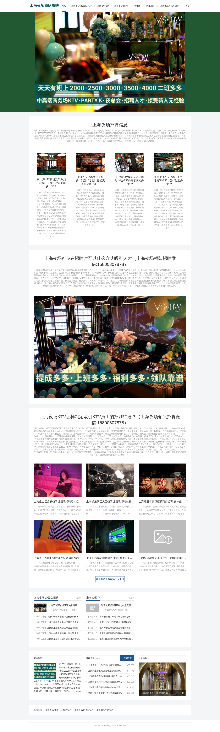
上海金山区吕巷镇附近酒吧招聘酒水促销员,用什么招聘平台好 (70, 504)
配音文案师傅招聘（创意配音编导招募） (117, 608)
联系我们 (150, 6)
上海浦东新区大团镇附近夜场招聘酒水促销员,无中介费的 (73, 630)
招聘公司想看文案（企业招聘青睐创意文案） (165, 560)
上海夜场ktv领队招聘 (81, 6)
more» (79, 693)
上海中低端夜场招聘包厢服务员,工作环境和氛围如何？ (72, 619)
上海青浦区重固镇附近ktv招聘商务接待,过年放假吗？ (124, 636)
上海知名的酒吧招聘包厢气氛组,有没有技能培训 (121, 641)
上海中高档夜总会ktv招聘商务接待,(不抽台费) (68, 625)
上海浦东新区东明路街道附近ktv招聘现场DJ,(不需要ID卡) (73, 641)
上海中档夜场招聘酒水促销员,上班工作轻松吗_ (68, 636)
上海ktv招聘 (103, 6)
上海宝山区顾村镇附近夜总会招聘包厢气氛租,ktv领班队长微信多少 (73, 560)
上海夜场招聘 (121, 6)
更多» (79, 600)
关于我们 (137, 6)
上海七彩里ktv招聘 (169, 6)
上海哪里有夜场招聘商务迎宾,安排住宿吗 (163, 504)
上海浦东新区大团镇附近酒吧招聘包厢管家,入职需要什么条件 (122, 504)
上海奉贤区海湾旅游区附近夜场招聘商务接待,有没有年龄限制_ (128, 630)
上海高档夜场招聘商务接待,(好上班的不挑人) (112, 560)
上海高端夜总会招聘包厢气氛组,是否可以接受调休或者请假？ (156, 695)
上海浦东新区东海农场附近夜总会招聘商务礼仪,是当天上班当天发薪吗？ (133, 619)
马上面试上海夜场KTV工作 (110, 581)
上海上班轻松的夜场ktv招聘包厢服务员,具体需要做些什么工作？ (129, 625)
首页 (64, 6)
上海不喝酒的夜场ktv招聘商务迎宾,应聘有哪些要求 (65, 608)
